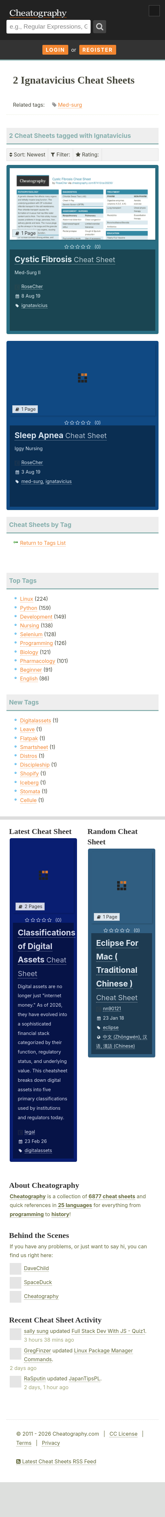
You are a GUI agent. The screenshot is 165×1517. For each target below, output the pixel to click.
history (60, 1214)
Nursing (29, 625)
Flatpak (29, 738)
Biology (29, 652)
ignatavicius (34, 305)
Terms (23, 1443)
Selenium (31, 634)
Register (97, 50)
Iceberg (29, 782)
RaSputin (35, 1378)
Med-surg (70, 104)
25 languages (75, 1205)
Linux (26, 599)
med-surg (32, 481)
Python (28, 608)
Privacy (51, 1443)
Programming (36, 643)
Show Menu (154, 10)
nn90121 (112, 1008)
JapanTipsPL (84, 1378)
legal (30, 1131)
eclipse (110, 1027)
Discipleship (35, 764)
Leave (27, 729)
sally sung (36, 1331)
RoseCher (32, 286)
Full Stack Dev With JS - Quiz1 (108, 1331)
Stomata (30, 791)
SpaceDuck (38, 1282)
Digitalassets (35, 720)
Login (55, 50)
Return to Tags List (43, 543)
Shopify (29, 773)
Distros (28, 756)
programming (27, 1214)
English (29, 678)
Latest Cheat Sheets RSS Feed (56, 1461)
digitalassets (38, 1150)
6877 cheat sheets (112, 1196)
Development (36, 616)
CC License (123, 1433)
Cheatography (28, 1196)
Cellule (28, 800)
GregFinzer (37, 1350)
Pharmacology (37, 661)
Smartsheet (34, 747)
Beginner (31, 669)
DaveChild (36, 1268)
